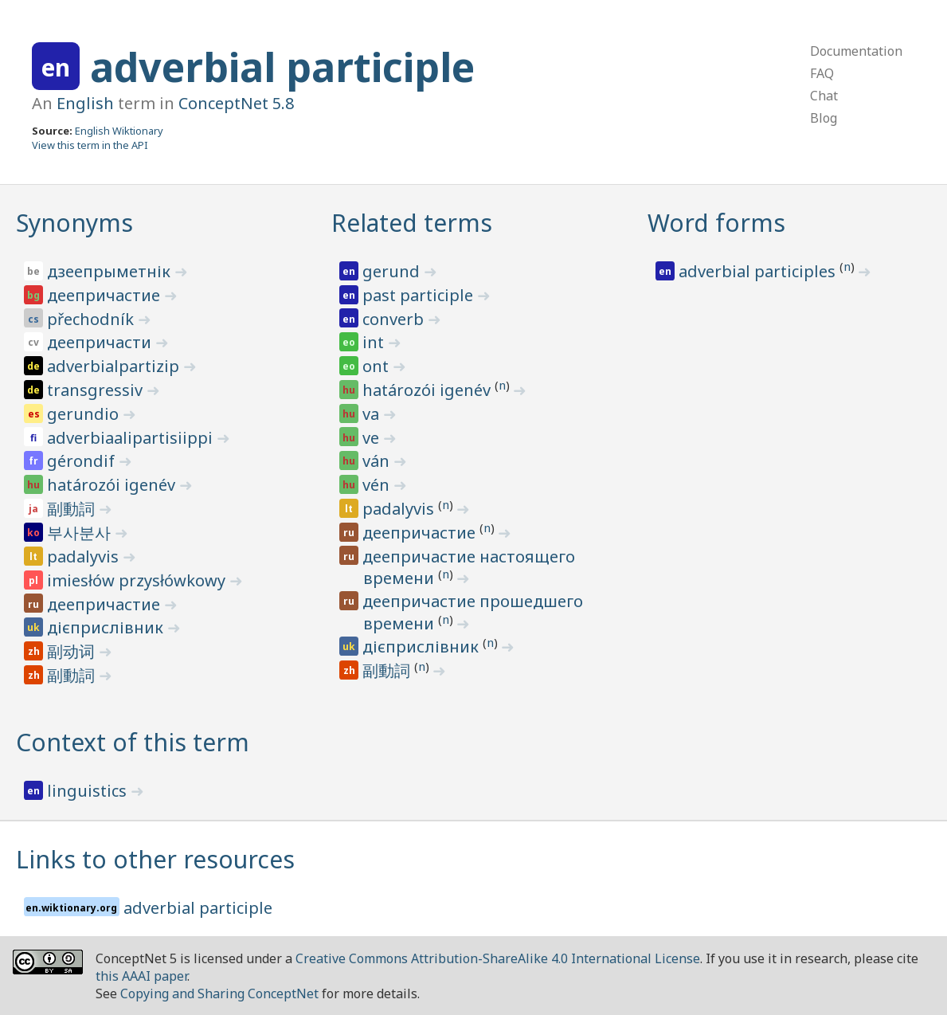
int (375, 342)
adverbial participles (759, 271)
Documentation (856, 51)
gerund (393, 271)
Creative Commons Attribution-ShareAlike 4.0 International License (497, 958)
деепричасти (101, 342)
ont (377, 366)
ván (377, 461)
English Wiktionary (119, 130)
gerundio (85, 414)
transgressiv (97, 390)
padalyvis (85, 556)
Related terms (411, 222)
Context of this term (132, 742)
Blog (823, 118)
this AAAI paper (141, 976)
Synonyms (74, 222)
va (372, 414)
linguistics (89, 790)
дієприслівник (107, 627)
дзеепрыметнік (110, 271)
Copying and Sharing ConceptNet (219, 993)
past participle (419, 295)
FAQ (822, 73)
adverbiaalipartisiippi (132, 438)
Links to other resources (155, 859)
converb (395, 319)
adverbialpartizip (115, 366)
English (85, 103)
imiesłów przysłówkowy (138, 580)
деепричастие (105, 295)
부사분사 (81, 532)
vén (377, 485)
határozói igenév (113, 485)
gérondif (83, 461)
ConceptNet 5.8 (236, 103)
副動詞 (73, 508)
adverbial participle (282, 67)
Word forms (716, 222)
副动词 (73, 651)
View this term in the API (90, 145)
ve (372, 438)
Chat (824, 95)
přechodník (92, 319)
